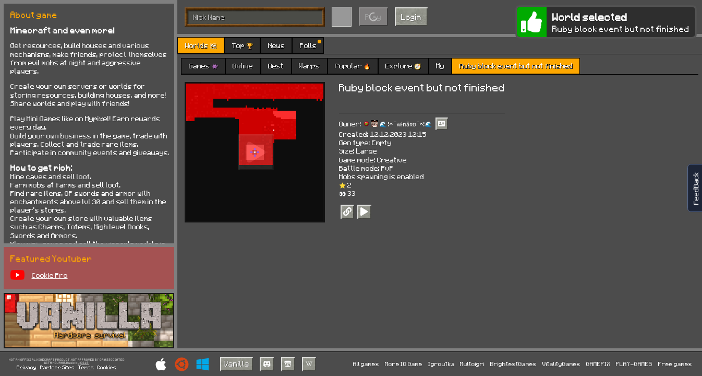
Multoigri (472, 363)
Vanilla (236, 363)
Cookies (106, 367)
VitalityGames (561, 363)
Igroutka (441, 363)
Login (411, 17)
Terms (86, 367)
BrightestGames (513, 363)
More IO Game (403, 363)
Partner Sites (57, 367)
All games (366, 363)
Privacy (27, 367)
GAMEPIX (598, 363)
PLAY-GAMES (634, 363)
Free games (675, 363)
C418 (84, 363)
